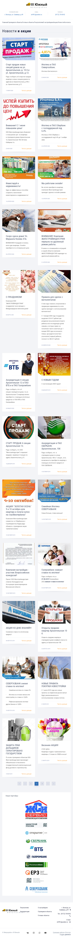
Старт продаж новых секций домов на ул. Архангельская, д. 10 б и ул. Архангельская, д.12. (17, 68)
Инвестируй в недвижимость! (13, 184)
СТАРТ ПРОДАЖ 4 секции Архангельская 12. (18, 444)
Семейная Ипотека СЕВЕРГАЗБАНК (51, 507)
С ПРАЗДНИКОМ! (14, 297)
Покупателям (38, 22)
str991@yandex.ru (36, 14)
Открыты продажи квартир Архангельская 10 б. (54, 631)
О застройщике (48, 22)
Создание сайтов (58, 932)
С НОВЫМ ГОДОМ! (50, 380)
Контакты (67, 22)
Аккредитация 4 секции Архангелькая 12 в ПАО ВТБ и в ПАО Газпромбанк (18, 383)
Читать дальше (26, 90)
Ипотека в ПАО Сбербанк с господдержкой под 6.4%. (54, 128)
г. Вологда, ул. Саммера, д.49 (13, 14)
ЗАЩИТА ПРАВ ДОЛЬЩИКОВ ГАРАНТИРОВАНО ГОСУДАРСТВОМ (14, 749)
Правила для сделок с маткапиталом (52, 298)
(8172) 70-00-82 (60, 14)
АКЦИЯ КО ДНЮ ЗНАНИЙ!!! (18, 628)
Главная (5, 22)
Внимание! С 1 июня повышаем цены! (15, 127)
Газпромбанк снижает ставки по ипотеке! (52, 571)
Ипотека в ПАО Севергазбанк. (49, 66)
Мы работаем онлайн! (52, 183)
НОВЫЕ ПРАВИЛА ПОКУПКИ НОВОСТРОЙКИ (54, 685)
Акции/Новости (58, 22)
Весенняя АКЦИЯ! (50, 745)
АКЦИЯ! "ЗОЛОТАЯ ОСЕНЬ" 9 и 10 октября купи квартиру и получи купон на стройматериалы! (18, 510)
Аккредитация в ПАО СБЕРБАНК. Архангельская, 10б (52, 446)
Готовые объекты (28, 22)
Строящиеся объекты (15, 22)
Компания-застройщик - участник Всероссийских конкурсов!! (17, 573)
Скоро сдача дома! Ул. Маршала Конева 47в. (17, 237)
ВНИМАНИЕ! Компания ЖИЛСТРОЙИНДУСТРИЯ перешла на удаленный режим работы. (53, 240)
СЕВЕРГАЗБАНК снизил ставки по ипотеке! (17, 685)
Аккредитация (24, 911)
